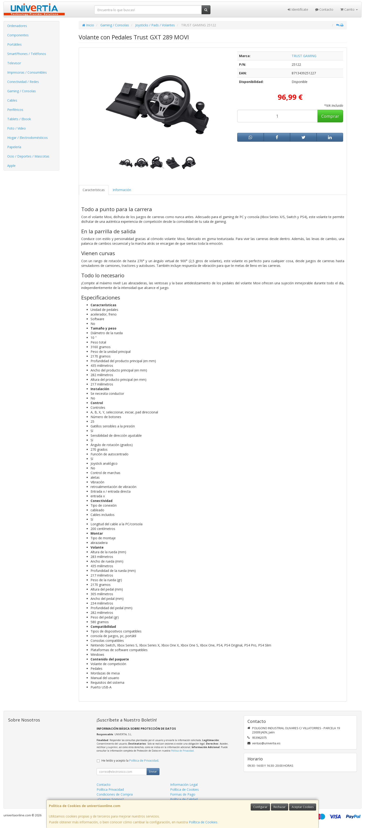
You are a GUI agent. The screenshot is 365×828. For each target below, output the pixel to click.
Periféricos (15, 109)
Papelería (14, 147)
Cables (12, 100)
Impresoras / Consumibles (27, 72)
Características (94, 190)
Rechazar (280, 807)
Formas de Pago (182, 794)
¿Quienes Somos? (110, 799)
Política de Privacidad (182, 750)
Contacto (324, 9)
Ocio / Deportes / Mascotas (28, 156)
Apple (11, 165)
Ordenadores (17, 26)
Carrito (349, 9)
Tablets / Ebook (19, 119)
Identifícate (298, 9)
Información (122, 190)
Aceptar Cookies (303, 807)
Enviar (153, 771)
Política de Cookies (203, 822)
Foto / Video (16, 128)
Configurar (260, 807)
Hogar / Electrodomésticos (27, 137)
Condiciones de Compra (115, 794)
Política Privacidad (110, 789)
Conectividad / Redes (23, 81)
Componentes (18, 35)
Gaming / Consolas (21, 91)
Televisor (14, 63)
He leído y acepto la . (130, 761)
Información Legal (184, 784)
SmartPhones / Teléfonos (26, 54)
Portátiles (14, 44)
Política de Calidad (184, 799)
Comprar (330, 116)
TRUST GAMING (304, 56)
